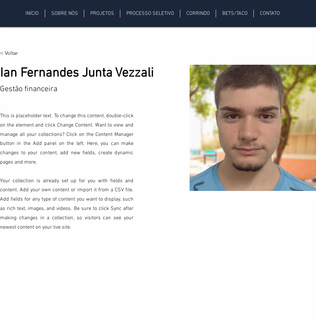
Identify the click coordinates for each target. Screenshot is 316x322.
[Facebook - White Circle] (147, 314)
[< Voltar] (12, 53)
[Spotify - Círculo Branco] (180, 314)
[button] (64, 13)
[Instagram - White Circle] (130, 314)
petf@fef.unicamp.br (57, 311)
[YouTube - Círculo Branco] (164, 314)
